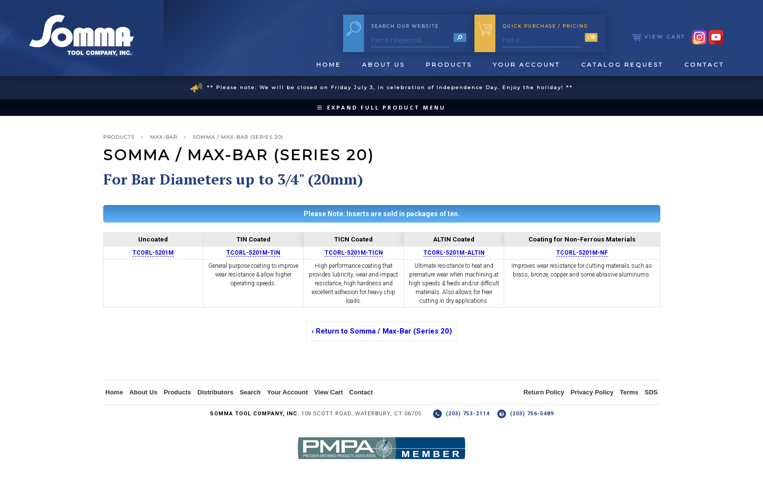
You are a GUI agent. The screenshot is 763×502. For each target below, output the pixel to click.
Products (449, 64)
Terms (629, 392)
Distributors (216, 392)
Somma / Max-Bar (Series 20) (238, 137)
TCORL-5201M (153, 252)
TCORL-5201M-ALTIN (454, 252)
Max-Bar (163, 137)
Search (249, 392)
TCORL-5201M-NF (582, 252)
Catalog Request (622, 64)
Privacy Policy (592, 392)
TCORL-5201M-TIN (253, 252)
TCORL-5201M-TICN (354, 252)
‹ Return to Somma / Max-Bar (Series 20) (381, 331)
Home (328, 64)
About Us (383, 64)
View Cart (658, 37)
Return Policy (544, 392)
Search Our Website (405, 26)
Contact (704, 64)
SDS (651, 392)
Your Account (526, 64)
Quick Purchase (545, 26)
